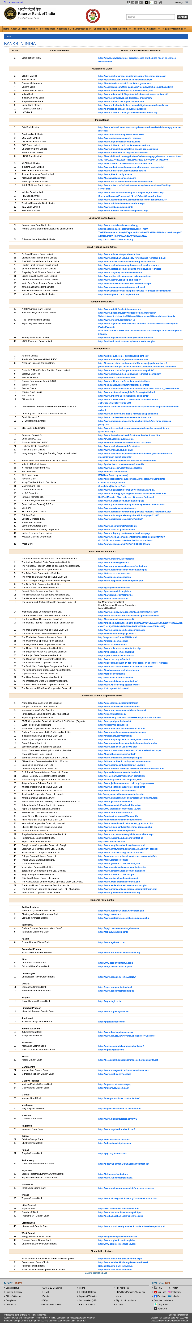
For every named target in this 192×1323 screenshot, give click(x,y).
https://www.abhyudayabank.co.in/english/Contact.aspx (125, 739)
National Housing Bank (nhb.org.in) (115, 1266)
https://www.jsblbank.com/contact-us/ (117, 790)
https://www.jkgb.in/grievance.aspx (115, 1032)
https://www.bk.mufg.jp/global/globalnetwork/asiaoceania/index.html (132, 493)
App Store (162, 1309)
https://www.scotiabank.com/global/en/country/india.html (126, 392)
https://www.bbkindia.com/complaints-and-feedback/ (124, 381)
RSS (160, 1288)
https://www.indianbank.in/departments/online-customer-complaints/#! (133, 94)
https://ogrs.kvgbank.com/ (111, 1050)
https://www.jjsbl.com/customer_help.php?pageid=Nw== (126, 783)
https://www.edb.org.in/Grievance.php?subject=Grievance (127, 1036)
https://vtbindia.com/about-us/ (113, 471)
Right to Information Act (126, 1300)
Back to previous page (96, 1273)
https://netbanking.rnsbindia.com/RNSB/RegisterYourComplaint (129, 717)
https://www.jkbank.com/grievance (115, 174)
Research (139, 29)
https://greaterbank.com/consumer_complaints (121, 776)
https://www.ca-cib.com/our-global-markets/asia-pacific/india (128, 414)
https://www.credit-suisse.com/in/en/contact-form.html (125, 417)
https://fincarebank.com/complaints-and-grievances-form (126, 261)
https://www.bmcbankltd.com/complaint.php (120, 758)
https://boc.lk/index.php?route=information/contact (123, 385)
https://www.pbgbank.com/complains (116, 1240)
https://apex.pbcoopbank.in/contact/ (116, 655)
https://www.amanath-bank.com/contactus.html (121, 728)
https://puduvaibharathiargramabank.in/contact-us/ (123, 1164)
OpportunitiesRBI (88, 1300)
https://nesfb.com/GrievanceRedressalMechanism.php (125, 283)
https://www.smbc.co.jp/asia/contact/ (116, 529)
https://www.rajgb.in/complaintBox (115, 1178)
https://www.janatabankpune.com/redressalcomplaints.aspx (127, 798)
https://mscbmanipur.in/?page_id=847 (117, 633)
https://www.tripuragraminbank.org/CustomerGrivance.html (127, 1198)
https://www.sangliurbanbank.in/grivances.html (121, 845)
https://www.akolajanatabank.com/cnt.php (119, 882)
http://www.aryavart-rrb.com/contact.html (118, 1208)
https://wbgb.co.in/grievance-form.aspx (117, 1236)
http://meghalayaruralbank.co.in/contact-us (119, 1108)
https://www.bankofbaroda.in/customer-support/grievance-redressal (131, 76)
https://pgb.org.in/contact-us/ (112, 1153)
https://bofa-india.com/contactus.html (116, 377)
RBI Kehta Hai (122, 1288)
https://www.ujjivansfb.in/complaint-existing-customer (125, 276)
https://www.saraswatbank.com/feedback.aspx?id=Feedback (128, 849)
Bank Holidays (12, 1288)
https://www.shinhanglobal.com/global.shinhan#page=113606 (128, 515)
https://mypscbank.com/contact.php (116, 652)
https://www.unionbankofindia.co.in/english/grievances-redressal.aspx (133, 105)
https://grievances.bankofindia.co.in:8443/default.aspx (125, 80)
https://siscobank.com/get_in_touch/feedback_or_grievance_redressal (133, 663)
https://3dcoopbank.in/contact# (113, 688)
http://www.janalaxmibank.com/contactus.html (121, 794)
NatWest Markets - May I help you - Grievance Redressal (126, 497)
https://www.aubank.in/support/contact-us (119, 254)
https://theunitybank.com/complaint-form (118, 294)
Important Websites (88, 1296)
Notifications (30, 29)
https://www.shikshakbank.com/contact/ (118, 878)
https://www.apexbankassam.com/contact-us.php (122, 570)
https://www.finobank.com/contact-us (116, 320)
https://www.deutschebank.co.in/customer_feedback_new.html (129, 435)
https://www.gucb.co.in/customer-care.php (119, 892)
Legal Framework (120, 29)
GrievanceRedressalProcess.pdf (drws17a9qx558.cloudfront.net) (130, 196)
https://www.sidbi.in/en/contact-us (115, 1269)
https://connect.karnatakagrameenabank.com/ (121, 1046)
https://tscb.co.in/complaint (111, 674)
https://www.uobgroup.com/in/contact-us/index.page (124, 533)
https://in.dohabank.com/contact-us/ (116, 439)
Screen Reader (181, 1321)
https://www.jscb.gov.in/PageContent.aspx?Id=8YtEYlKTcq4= (128, 612)
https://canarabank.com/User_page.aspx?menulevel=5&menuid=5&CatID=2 (135, 87)
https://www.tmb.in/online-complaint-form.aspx (121, 203)
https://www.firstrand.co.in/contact (115, 450)
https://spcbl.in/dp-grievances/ (113, 725)
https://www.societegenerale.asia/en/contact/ (120, 519)
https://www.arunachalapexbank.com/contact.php (122, 566)
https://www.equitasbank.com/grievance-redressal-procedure (128, 265)
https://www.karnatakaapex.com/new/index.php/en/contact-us (128, 615)
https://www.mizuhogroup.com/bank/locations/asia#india (126, 490)
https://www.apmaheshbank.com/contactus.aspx (122, 732)
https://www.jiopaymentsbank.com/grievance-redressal (125, 337)
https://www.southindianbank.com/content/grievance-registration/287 (132, 200)
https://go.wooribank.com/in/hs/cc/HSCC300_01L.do (124, 544)
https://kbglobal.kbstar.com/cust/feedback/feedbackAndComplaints (131, 479)
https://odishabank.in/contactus (114, 1139)
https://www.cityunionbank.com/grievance (119, 142)
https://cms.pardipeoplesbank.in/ (114, 721)
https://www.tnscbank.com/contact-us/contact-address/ (125, 666)
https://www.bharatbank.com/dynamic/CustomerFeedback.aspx (129, 750)
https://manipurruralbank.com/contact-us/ (118, 1098)
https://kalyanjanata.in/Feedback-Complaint (119, 805)
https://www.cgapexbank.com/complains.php (120, 581)
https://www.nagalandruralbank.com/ (116, 1129)
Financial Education (51, 1304)
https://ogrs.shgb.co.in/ (109, 1001)
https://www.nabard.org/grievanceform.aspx (120, 1259)
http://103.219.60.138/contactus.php (115, 239)
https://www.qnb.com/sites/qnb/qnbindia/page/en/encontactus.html (131, 504)
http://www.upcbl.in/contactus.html (115, 677)
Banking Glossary (14, 1292)
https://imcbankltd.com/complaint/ (115, 736)
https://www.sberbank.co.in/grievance (117, 508)
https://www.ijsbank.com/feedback (115, 801)
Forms (82, 1288)
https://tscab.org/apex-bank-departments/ (118, 670)
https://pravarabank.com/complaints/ (116, 830)
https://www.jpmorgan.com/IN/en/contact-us (120, 468)
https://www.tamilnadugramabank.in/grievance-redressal (126, 1188)
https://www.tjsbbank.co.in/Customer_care (119, 863)
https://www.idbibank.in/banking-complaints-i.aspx (123, 210)
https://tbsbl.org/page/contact (113, 860)
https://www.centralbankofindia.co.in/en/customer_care (125, 90)
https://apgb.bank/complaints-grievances (118, 928)
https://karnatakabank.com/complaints (117, 178)
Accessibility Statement (162, 1321)
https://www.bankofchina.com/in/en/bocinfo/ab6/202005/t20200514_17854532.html (138, 388)
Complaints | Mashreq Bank (112, 486)
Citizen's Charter (13, 1296)
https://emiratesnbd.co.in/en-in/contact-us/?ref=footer (124, 442)
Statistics (153, 29)
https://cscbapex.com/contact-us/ (114, 577)
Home (6, 29)
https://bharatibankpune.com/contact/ (116, 754)
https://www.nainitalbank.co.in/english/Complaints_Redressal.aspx (131, 192)
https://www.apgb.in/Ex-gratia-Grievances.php (121, 911)
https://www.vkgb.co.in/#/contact (114, 1074)
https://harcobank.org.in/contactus (115, 595)
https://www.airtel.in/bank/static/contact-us (119, 309)
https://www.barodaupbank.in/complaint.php (120, 1212)
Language (178, 2)
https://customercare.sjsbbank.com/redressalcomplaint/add (127, 856)
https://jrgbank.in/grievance (112, 1022)
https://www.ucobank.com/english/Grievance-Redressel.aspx (128, 112)
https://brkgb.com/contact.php (113, 1174)
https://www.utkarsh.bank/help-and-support (119, 280)
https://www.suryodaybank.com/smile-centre (120, 272)
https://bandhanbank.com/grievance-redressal (121, 134)
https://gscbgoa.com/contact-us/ (114, 587)
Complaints (11, 1300)
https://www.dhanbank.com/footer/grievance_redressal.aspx (128, 149)
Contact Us (11, 1304)
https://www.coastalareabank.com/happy (118, 225)
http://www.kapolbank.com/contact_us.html (119, 809)
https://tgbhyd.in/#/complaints (113, 932)
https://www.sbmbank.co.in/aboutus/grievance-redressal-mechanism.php (134, 512)
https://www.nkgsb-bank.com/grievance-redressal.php (125, 827)
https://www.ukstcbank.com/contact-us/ (118, 681)
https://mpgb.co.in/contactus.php (114, 1084)
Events (45, 1296)
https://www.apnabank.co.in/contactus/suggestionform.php (127, 743)
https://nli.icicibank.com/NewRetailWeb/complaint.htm (125, 163)
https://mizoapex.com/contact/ (113, 641)
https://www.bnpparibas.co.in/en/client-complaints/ (123, 396)
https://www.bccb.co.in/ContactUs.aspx (117, 747)
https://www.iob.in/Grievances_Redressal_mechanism (125, 98)
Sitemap (173, 1315)
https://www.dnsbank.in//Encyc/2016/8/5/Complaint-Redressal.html (131, 768)
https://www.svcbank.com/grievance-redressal (121, 852)
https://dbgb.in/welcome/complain (115, 966)
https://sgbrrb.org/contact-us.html (115, 987)
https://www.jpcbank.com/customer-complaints (121, 787)
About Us (15, 29)
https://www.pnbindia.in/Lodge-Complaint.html (121, 101)
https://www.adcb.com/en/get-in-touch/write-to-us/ (123, 359)
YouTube (162, 1292)
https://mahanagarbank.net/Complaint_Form (120, 779)
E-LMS (45, 1292)
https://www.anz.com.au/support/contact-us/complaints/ (125, 370)
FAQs (45, 1300)
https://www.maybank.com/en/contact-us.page (121, 501)
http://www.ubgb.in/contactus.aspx (115, 963)
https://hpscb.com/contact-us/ (113, 598)
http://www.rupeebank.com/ (111, 841)
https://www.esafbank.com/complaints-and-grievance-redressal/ (129, 269)
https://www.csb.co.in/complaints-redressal (119, 138)
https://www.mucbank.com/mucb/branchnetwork (122, 710)
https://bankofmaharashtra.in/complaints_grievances (124, 83)
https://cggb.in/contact (109, 914)
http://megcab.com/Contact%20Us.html (117, 637)
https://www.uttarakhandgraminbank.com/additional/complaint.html (131, 1226)
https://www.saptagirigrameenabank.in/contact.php (123, 918)
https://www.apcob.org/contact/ (113, 562)
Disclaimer (183, 1315)
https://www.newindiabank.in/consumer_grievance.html (125, 823)
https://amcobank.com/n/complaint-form (118, 703)
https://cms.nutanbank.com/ (112, 714)
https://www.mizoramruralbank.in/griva (117, 1119)
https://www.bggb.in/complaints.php (116, 991)
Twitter (175, 1288)
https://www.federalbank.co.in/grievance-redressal (123, 152)
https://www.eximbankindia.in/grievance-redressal (123, 1262)
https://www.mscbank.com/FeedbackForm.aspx (121, 630)
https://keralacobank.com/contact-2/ (116, 619)
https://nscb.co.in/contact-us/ (112, 644)
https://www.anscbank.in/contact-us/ (116, 559)
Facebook (162, 1296)
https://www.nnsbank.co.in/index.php (116, 874)
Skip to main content (13, 2)
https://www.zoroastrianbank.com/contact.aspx (121, 871)
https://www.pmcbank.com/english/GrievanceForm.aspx (126, 834)
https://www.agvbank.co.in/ (111, 942)
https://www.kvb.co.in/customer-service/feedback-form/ (125, 181)
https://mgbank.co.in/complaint (113, 1088)
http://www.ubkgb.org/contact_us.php (117, 1244)
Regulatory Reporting (174, 29)
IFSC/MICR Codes (87, 1292)
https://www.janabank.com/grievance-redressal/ (121, 287)
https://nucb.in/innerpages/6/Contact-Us (118, 816)
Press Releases (47, 29)
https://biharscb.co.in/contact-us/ (114, 573)
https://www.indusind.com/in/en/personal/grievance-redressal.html (131, 167)
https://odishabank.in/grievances (114, 1143)
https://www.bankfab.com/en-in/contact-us (119, 446)
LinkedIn (175, 1296)
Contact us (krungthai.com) (111, 482)
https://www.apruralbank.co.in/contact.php (119, 952)
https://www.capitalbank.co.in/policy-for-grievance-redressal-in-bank (132, 258)
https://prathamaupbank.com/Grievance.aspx (120, 1216)
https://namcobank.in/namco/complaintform (120, 820)
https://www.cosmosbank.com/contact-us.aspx (121, 765)
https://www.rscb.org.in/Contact (114, 659)
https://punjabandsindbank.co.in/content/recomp (122, 109)
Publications (100, 29)
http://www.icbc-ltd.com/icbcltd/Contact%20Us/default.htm (127, 460)
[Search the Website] (150, 17)
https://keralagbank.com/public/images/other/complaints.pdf (128, 1060)
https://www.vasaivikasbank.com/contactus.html (122, 867)
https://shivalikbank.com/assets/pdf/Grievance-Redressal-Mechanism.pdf (134, 291)
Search (182, 17)
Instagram (176, 1292)
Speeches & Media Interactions (74, 29)
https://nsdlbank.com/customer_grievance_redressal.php (126, 341)
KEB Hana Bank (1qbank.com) (113, 475)
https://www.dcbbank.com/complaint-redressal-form (124, 145)
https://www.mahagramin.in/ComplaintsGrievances (123, 1070)
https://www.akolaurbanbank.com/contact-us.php (122, 885)
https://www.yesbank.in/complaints (115, 207)
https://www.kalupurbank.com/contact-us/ (119, 706)
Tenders (119, 1304)
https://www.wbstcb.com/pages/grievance (119, 685)
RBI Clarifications (87, 1304)
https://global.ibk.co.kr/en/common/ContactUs (121, 464)
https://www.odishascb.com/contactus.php (119, 648)
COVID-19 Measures (52, 1288)
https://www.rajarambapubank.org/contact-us (120, 838)
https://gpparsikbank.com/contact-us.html (119, 772)
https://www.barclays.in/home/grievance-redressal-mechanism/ (129, 374)
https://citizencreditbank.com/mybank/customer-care (124, 761)
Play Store (163, 1304)
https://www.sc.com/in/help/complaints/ (117, 526)
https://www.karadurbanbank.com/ (115, 812)
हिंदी (186, 2)
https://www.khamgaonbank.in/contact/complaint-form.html (127, 889)
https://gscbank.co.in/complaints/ (114, 591)
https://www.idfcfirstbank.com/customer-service (122, 171)
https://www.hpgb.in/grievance (113, 1011)
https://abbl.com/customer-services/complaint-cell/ (123, 356)
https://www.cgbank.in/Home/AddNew (117, 977)
